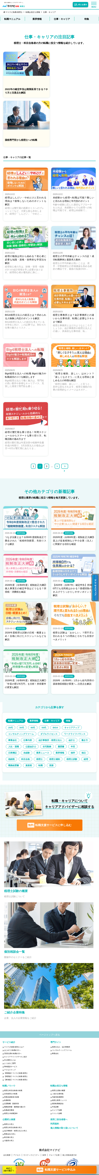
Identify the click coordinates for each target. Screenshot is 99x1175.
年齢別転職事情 (58, 1099)
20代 (11, 723)
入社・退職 (77, 741)
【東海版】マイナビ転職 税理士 (16, 1081)
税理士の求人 (9, 1126)
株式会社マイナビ (49, 1151)
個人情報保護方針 (69, 1157)
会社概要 (7, 1157)
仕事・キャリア (49, 12)
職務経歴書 (27, 767)
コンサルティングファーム (46, 729)
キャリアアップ (17, 729)
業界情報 (37, 19)
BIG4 (62, 723)
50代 (49, 723)
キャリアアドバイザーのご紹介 (15, 1058)
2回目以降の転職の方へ (13, 1055)
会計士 (45, 741)
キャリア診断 (57, 1112)
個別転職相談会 (58, 1105)
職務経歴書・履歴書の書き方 (14, 1108)
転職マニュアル (12, 19)
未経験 (12, 754)
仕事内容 (61, 735)
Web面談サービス (10, 1068)
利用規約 (54, 1125)
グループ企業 (54, 1157)
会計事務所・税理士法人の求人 (15, 1132)
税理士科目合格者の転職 (13, 1092)
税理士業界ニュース (59, 1102)
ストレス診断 (57, 1115)
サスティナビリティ (31, 1157)
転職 (57, 767)
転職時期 (7, 1102)
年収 (62, 748)
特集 (86, 19)
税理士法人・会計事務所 (61, 1048)
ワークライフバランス (20, 735)
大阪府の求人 (9, 1142)
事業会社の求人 (10, 1136)
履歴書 (48, 748)
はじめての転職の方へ (12, 1052)
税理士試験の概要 (58, 1092)
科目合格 (28, 760)
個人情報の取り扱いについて (64, 1130)
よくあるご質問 (10, 1065)
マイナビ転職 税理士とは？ (14, 1048)
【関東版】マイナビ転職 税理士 (16, 1075)
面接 (70, 767)
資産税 (44, 767)
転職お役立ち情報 (33, 12)
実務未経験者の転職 (11, 1099)
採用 (44, 1157)
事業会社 (44, 735)
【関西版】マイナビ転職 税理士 (16, 1078)
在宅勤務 (32, 748)
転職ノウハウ (8, 1087)
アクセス (17, 1157)
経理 (11, 767)
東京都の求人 (9, 1139)
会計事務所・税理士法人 (21, 741)
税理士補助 (61, 760)
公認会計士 (14, 748)
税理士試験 (80, 760)
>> (66, 461)
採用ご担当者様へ (58, 1121)
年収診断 (55, 1108)
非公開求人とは (10, 1062)
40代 (36, 723)
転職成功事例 (9, 1112)
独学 (64, 754)
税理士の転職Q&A (10, 1115)
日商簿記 (77, 748)
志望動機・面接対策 (11, 1105)
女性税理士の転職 (10, 1095)
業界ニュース (30, 754)
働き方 (60, 741)
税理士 (44, 760)
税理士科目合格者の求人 (13, 1129)
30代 (24, 723)
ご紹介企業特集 (58, 1095)
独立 (77, 754)
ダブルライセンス (77, 729)
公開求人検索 (8, 1121)
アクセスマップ (10, 1071)
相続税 (12, 760)
